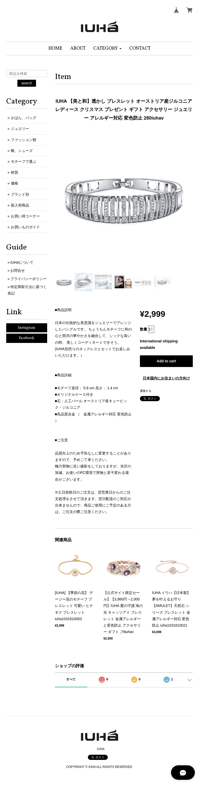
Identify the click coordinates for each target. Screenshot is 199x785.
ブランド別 (20, 194)
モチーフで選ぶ (23, 161)
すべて (71, 679)
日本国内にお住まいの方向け (166, 378)
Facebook (26, 338)
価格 (14, 183)
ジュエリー (20, 129)
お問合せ (17, 270)
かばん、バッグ (23, 118)
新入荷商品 (20, 205)
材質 (14, 172)
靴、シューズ (22, 151)
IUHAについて (21, 262)
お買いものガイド (25, 227)
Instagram (26, 327)
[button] (107, 48)
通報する (145, 390)
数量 (143, 329)
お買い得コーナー (25, 216)
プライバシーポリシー (28, 279)
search (26, 83)
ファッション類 (23, 140)
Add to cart (166, 361)
